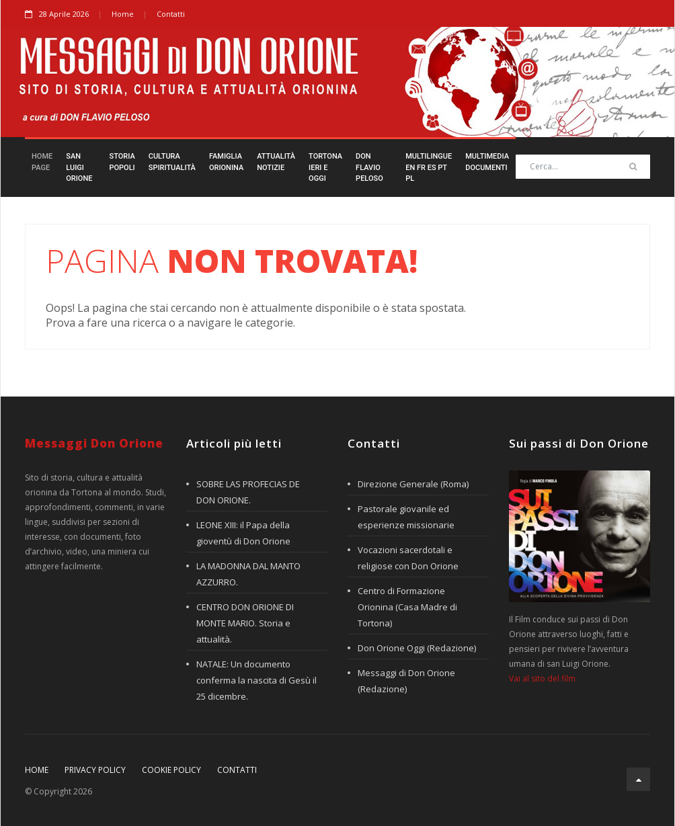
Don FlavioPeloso (369, 167)
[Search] (583, 167)
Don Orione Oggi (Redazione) (417, 648)
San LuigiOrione (79, 167)
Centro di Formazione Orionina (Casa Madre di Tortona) (407, 607)
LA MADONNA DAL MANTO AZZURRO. (248, 574)
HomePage (42, 162)
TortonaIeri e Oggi (325, 167)
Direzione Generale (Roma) (413, 484)
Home (123, 14)
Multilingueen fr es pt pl (428, 167)
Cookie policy (171, 770)
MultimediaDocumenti (487, 162)
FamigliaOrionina (226, 162)
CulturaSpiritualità (172, 162)
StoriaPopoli (121, 162)
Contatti (171, 14)
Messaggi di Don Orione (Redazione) (406, 681)
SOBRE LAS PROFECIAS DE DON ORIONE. (248, 492)
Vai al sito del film (542, 678)
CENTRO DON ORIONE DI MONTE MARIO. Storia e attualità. (245, 623)
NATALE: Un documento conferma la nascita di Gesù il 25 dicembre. (256, 680)
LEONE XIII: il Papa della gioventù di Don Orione (243, 533)
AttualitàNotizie (276, 162)
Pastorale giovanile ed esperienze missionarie (406, 517)
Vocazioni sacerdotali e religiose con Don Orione (408, 558)
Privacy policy (95, 770)
